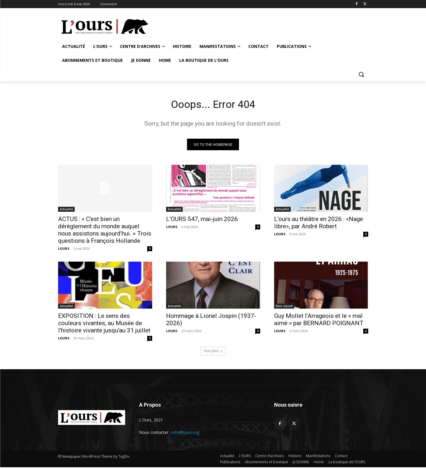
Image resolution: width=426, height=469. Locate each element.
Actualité (66, 211)
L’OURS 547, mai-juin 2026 (202, 220)
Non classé (284, 308)
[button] (361, 74)
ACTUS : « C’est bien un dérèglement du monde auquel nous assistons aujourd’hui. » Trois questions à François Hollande (104, 231)
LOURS (63, 250)
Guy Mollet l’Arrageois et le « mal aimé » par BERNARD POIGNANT (319, 321)
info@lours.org (185, 434)
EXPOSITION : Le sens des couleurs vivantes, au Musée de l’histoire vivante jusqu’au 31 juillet (104, 325)
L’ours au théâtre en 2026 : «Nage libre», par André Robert (318, 224)
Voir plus (213, 352)
